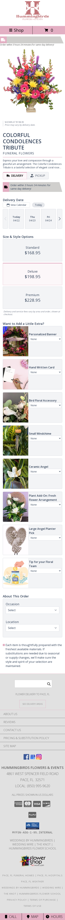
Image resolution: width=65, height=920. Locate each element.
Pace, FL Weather (32, 881)
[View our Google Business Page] (32, 759)
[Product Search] (33, 684)
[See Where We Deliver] (32, 703)
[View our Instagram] (39, 759)
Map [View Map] (32, 916)
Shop (16, 30)
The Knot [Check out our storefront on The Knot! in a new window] (44, 844)
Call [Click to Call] (11, 916)
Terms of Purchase (43, 899)
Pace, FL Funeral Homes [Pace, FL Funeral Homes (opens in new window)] (18, 875)
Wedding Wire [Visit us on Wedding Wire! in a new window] (23, 844)
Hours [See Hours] (54, 916)
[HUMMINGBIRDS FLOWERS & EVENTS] (32, 20)
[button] (32, 825)
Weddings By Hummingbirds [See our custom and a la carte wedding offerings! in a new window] (32, 840)
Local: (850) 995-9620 (32, 786)
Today (38, 205)
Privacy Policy (17, 899)
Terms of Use (33, 905)
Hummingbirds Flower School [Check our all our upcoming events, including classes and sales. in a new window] (32, 848)
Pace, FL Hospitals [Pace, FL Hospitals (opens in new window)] (50, 875)
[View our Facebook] (26, 759)
